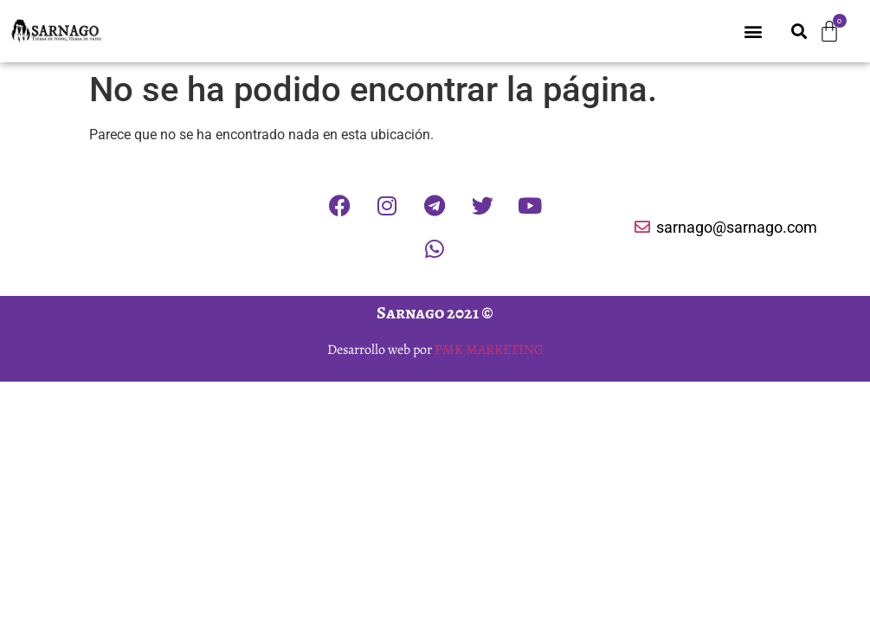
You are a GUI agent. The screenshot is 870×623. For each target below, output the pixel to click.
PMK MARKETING (489, 349)
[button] (753, 31)
